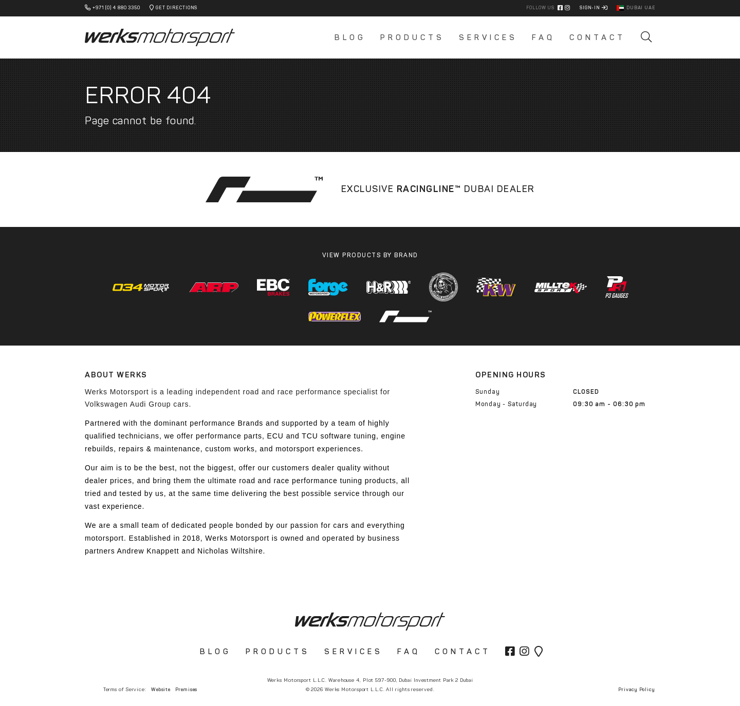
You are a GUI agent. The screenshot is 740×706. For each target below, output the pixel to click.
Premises (186, 689)
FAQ (543, 37)
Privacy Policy (636, 689)
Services (488, 37)
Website (161, 689)
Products (412, 37)
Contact (597, 37)
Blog (350, 37)
